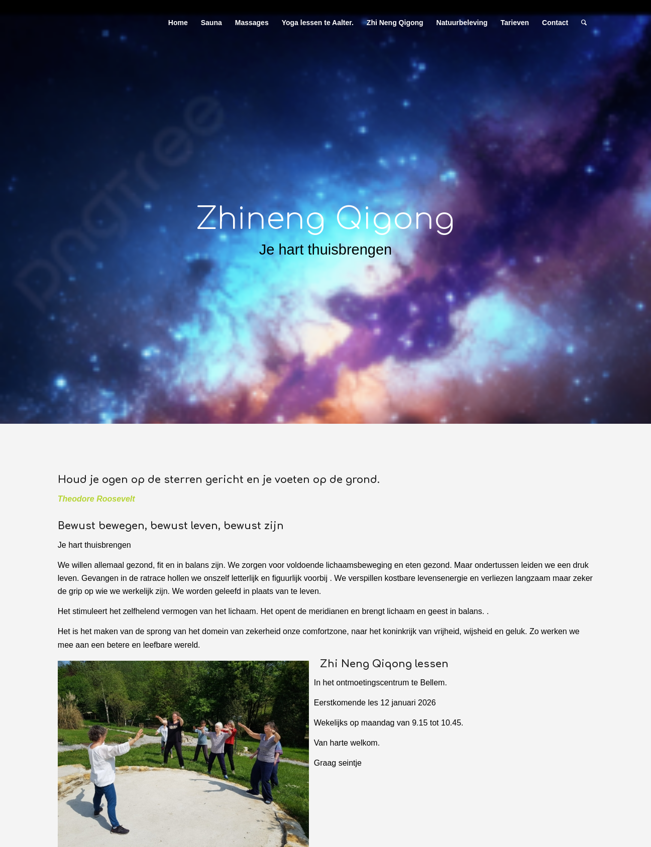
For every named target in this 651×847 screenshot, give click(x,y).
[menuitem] (178, 22)
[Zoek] (584, 22)
